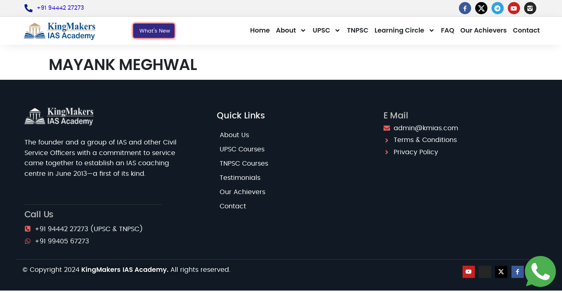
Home (260, 30)
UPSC (327, 30)
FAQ (447, 30)
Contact (526, 30)
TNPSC (357, 30)
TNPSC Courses (244, 163)
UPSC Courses (242, 149)
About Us (234, 135)
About (291, 30)
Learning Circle (405, 30)
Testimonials (240, 178)
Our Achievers (483, 30)
